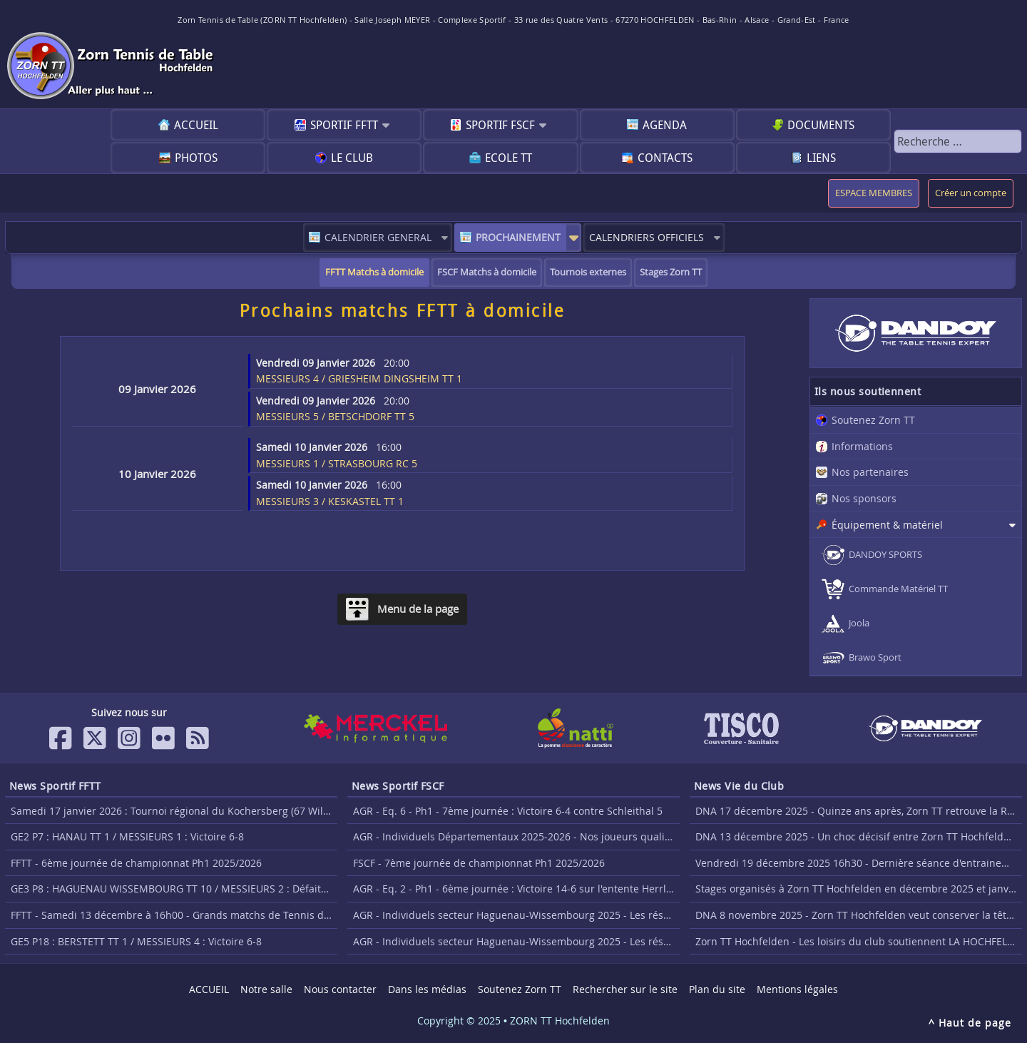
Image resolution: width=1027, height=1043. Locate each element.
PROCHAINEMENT (518, 237)
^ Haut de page (970, 1022)
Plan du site (717, 989)
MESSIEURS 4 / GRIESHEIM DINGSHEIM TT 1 (359, 371)
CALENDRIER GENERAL (378, 237)
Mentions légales (797, 989)
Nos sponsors (864, 498)
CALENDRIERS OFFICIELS (646, 237)
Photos (196, 158)
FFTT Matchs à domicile (374, 272)
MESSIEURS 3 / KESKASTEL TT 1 (330, 493)
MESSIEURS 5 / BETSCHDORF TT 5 (335, 409)
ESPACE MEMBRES (873, 193)
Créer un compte (970, 193)
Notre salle (266, 989)
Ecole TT (508, 158)
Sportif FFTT (344, 125)
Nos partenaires (870, 472)
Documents (820, 125)
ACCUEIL (196, 125)
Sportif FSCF (500, 125)
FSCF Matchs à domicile (486, 272)
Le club (352, 158)
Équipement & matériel (887, 524)
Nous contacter (340, 989)
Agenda (665, 125)
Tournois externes (588, 272)
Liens (821, 158)
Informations (862, 446)
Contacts (665, 158)
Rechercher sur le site (625, 989)
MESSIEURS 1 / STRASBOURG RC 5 (336, 455)
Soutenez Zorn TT (873, 420)
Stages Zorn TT (671, 272)
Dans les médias (427, 989)
